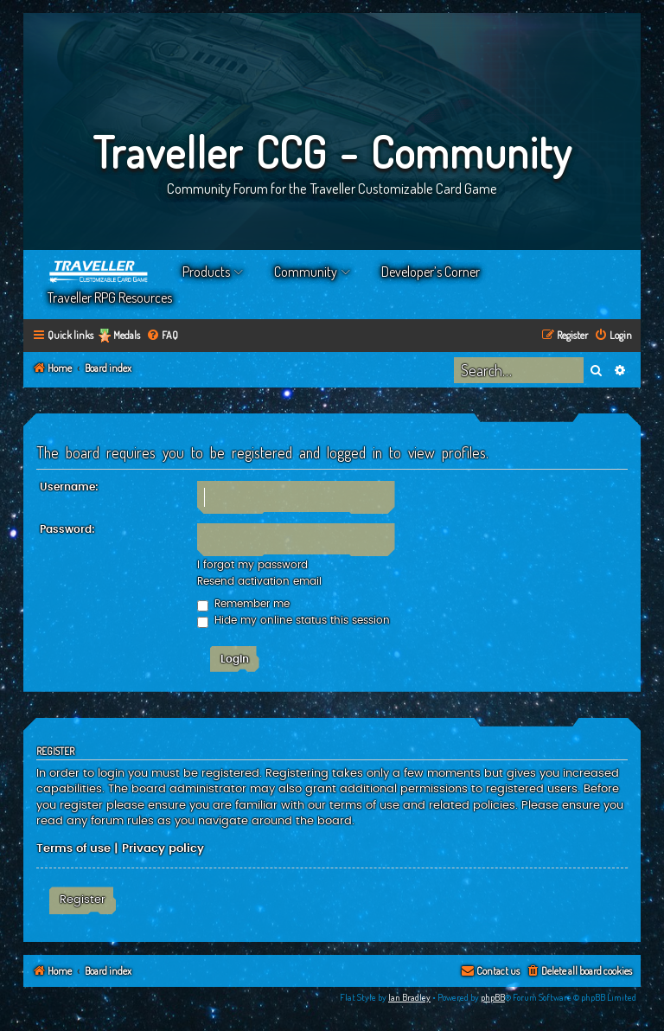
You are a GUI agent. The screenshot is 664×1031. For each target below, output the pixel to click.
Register (82, 899)
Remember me (243, 604)
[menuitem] (162, 336)
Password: (67, 529)
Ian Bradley (409, 997)
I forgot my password (252, 565)
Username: (69, 487)
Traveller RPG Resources (110, 297)
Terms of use (73, 848)
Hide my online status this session (293, 620)
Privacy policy (163, 848)
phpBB (493, 997)
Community (305, 271)
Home (99, 272)
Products (206, 271)
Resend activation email (259, 581)
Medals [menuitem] (126, 335)
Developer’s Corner (430, 271)
